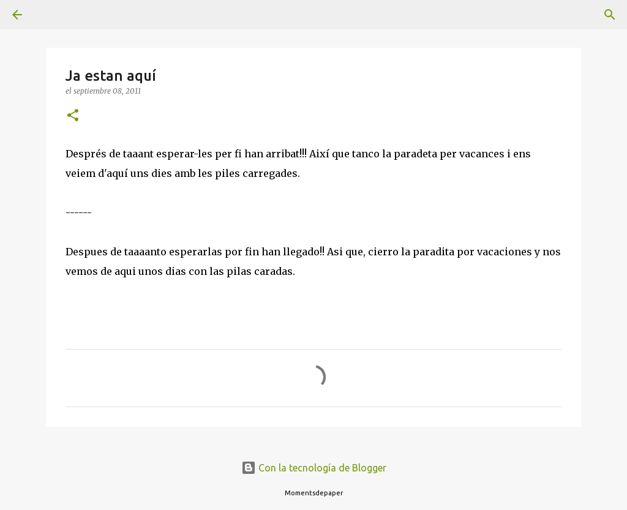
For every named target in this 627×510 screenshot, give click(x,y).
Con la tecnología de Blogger (313, 467)
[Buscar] (51, 14)
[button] (73, 116)
